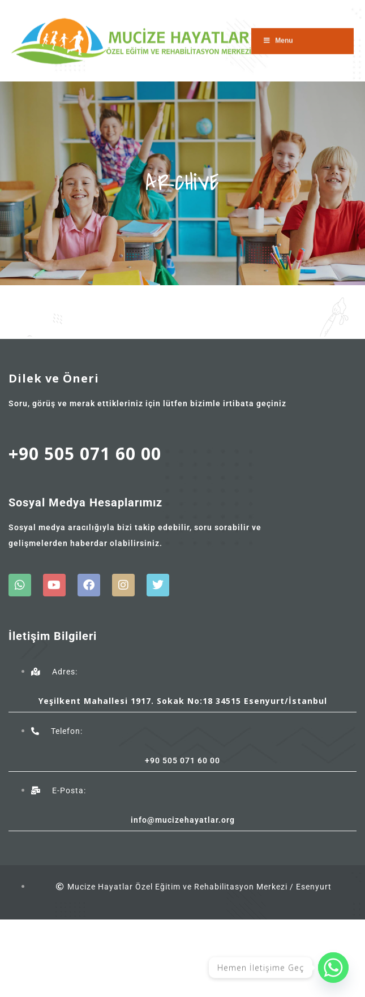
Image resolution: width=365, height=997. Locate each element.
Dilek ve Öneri (53, 378)
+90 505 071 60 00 (84, 453)
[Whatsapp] (333, 967)
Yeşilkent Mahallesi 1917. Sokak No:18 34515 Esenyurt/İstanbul (182, 700)
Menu (278, 36)
